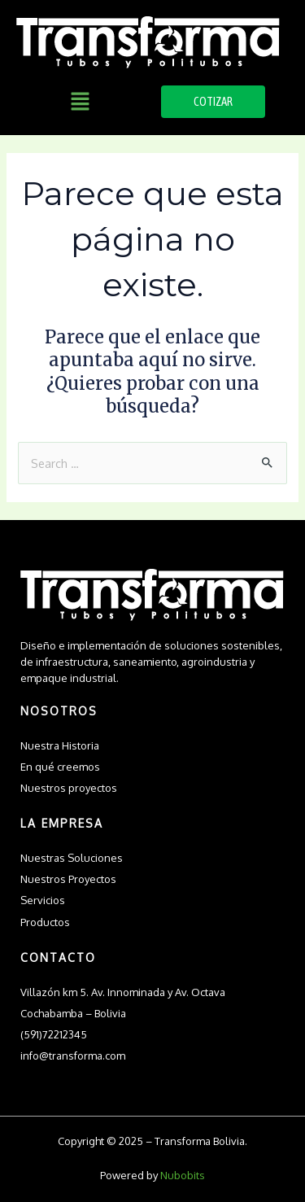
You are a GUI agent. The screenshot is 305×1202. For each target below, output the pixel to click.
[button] (80, 102)
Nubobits (182, 1175)
